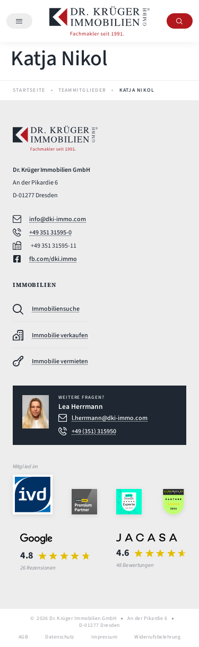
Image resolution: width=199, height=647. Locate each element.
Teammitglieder (82, 90)
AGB (23, 637)
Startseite (29, 90)
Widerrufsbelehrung (157, 637)
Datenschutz (59, 637)
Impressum (104, 637)
